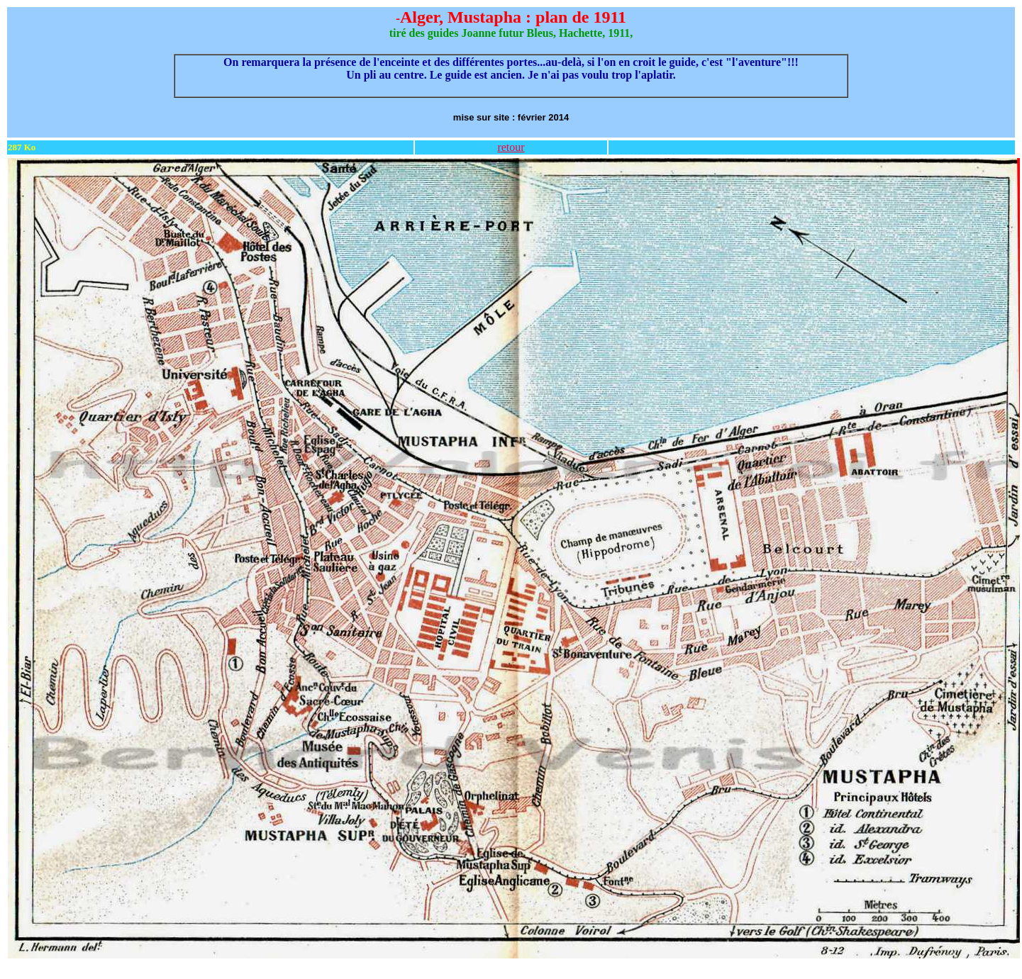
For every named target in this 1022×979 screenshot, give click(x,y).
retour (510, 147)
